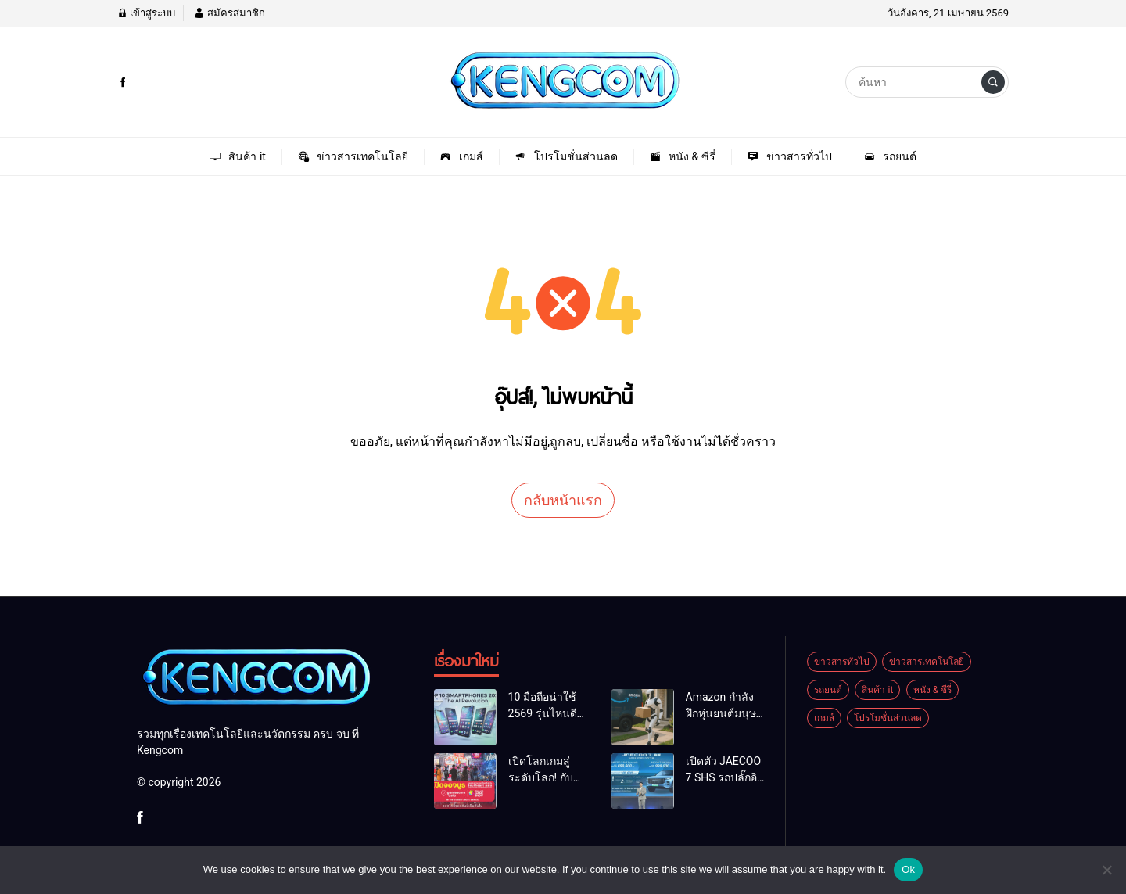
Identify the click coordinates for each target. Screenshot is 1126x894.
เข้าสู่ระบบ (146, 13)
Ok (908, 869)
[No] (1106, 870)
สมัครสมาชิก (229, 13)
